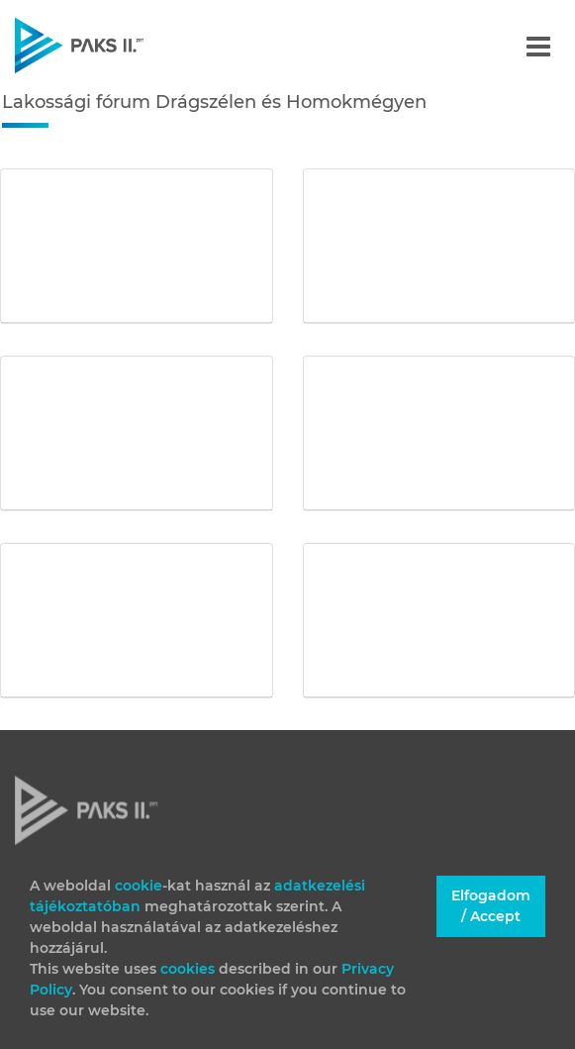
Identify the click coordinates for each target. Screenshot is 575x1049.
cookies (189, 969)
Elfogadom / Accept (490, 906)
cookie (138, 885)
